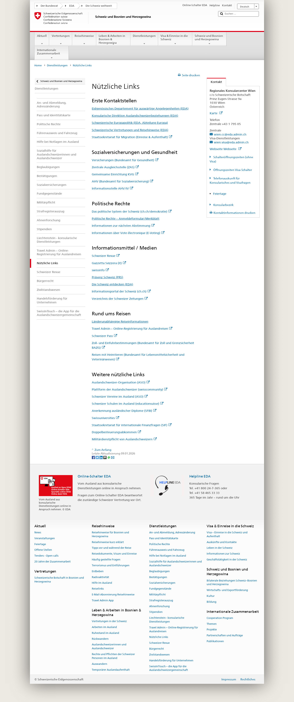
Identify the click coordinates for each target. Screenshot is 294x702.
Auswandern (99, 663)
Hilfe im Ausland (102, 582)
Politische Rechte (159, 544)
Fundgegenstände (160, 588)
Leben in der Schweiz (220, 548)
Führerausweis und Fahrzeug (166, 550)
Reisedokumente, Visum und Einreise (114, 553)
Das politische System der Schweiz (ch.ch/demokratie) (131, 211)
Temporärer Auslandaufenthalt (111, 669)
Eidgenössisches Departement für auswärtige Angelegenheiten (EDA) (140, 108)
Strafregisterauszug (161, 600)
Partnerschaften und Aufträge (225, 635)
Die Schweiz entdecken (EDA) (112, 284)
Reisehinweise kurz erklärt (108, 542)
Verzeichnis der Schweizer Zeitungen (120, 299)
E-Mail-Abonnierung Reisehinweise (113, 594)
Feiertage (219, 194)
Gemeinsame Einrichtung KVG (115, 174)
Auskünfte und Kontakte (222, 542)
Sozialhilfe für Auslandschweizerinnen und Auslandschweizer (175, 563)
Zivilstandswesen (159, 654)
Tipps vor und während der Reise (111, 548)
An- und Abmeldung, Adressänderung (172, 532)
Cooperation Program (220, 617)
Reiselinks (98, 588)
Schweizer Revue (106, 256)
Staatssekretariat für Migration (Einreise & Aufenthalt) (132, 137)
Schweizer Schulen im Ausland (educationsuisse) (127, 404)
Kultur (211, 595)
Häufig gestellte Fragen (106, 559)
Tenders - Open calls (46, 555)
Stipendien (156, 612)
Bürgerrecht (156, 648)
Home (38, 65)
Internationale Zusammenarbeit (52, 53)
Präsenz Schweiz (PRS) (107, 277)
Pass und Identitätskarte (163, 538)
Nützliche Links (158, 637)
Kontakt (214, 82)
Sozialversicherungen (162, 582)
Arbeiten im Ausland (104, 627)
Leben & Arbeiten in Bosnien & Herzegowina (113, 40)
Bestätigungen (158, 577)
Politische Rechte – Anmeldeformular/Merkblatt (125, 218)
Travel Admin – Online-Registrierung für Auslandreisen (132, 328)
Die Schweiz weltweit (99, 5)
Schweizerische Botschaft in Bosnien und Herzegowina (59, 579)
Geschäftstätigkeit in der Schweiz (227, 559)
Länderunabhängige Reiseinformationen (120, 321)
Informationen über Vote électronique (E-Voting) (128, 233)
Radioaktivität (100, 577)
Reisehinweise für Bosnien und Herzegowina (110, 534)
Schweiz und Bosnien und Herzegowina (209, 39)
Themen (212, 623)
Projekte (212, 629)
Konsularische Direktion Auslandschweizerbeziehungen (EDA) (135, 116)
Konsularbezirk (223, 204)
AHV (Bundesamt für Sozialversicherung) (122, 181)
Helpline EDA (199, 476)
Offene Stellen (43, 550)
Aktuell (42, 39)
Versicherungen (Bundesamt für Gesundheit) (125, 160)
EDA (71, 5)
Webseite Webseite (225, 149)
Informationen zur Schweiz (223, 553)
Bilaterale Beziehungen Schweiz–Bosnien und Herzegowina (232, 582)
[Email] (112, 457)
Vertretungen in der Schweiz (109, 621)
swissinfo (100, 270)
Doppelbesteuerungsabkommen (116, 432)
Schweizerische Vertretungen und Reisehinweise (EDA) (130, 130)
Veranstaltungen (44, 538)
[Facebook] (94, 457)
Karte (216, 113)
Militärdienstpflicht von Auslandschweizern (124, 439)
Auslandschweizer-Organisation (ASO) (121, 382)
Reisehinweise (84, 39)
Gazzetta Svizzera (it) (109, 263)
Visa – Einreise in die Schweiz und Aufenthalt (227, 534)
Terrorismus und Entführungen (110, 565)
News (37, 532)
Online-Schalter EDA (94, 476)
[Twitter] (97, 457)
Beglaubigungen (159, 571)
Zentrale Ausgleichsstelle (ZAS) (115, 167)
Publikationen (215, 641)
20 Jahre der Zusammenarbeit (52, 561)
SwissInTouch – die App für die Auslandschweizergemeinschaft (168, 668)
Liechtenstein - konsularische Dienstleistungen (166, 619)
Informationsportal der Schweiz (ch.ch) (121, 291)
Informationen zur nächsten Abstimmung (123, 226)
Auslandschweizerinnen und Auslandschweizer (109, 646)
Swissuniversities (105, 418)
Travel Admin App (103, 600)
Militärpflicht (157, 594)
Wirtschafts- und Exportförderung (227, 590)
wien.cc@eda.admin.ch (230, 134)
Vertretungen (60, 39)
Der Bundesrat (49, 5)
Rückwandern (100, 638)
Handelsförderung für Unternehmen (171, 660)
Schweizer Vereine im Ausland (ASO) (120, 396)
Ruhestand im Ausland (105, 632)
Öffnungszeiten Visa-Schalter (232, 170)
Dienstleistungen (144, 39)
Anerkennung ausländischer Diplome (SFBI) (124, 411)
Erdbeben (98, 571)
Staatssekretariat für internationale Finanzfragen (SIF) (131, 425)
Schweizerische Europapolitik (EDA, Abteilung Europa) (130, 123)
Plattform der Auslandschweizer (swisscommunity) (129, 389)
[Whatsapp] (109, 457)
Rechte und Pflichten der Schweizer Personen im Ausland (113, 656)
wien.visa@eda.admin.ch (231, 142)
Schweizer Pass (104, 336)
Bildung (211, 601)
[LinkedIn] (101, 457)
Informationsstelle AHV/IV (112, 188)
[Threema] (105, 457)
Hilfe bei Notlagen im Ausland (167, 555)
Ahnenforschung (159, 606)
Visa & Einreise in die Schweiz (175, 39)
